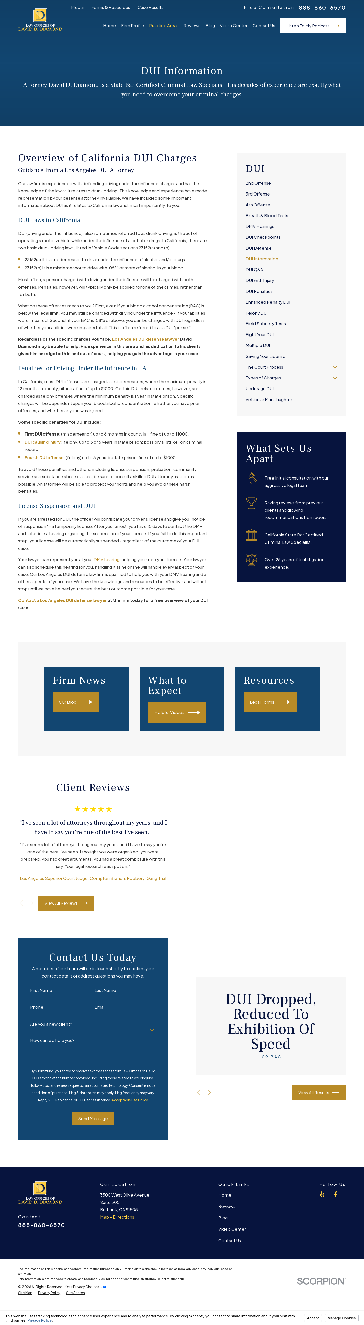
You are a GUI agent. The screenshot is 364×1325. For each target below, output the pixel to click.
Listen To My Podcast (312, 25)
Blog (223, 1221)
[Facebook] (335, 1198)
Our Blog (83, 702)
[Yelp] (322, 1198)
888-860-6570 (322, 7)
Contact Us (229, 1243)
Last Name (99, 993)
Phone (31, 1010)
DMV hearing (106, 559)
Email (94, 1010)
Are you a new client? (45, 1027)
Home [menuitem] (109, 25)
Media (77, 7)
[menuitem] (291, 183)
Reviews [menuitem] (192, 25)
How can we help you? (47, 1043)
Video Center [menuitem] (233, 25)
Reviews (226, 1209)
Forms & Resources (110, 7)
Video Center (232, 1232)
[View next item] (26, 905)
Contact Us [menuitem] (264, 25)
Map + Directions (117, 1220)
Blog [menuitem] (210, 25)
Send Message (87, 1121)
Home (224, 1198)
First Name (36, 993)
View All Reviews (60, 904)
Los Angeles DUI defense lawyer (145, 339)
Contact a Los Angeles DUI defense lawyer (62, 600)
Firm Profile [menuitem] (132, 25)
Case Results (150, 7)
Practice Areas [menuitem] (163, 25)
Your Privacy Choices (85, 1290)
